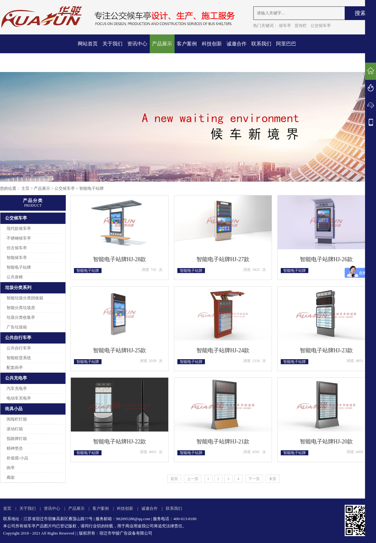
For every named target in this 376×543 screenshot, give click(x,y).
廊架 (11, 477)
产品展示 (162, 43)
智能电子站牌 (91, 188)
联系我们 (261, 43)
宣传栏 (301, 25)
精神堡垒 (15, 448)
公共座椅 (15, 277)
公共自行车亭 (18, 337)
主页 (25, 188)
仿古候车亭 (17, 248)
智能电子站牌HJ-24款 (223, 350)
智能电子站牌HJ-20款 (326, 441)
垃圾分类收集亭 (21, 317)
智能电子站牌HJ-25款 (119, 350)
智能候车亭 (17, 257)
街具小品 (14, 408)
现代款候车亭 (19, 228)
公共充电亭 (16, 378)
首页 (174, 479)
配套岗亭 (15, 367)
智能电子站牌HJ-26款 (326, 259)
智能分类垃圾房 (21, 307)
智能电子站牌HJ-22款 (119, 441)
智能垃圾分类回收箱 (25, 298)
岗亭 (11, 467)
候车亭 (285, 25)
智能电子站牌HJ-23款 (326, 350)
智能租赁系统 (19, 357)
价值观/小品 (17, 458)
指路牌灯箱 (17, 438)
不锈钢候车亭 (19, 238)
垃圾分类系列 (18, 287)
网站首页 (88, 43)
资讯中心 (137, 43)
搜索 (360, 13)
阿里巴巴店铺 (286, 53)
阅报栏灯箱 (17, 419)
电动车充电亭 (19, 398)
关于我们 (112, 43)
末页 (272, 479)
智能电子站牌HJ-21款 (223, 441)
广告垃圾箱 (17, 327)
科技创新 (212, 43)
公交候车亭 (321, 25)
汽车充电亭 (17, 388)
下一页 (254, 479)
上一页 (192, 479)
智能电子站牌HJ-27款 (223, 259)
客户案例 (187, 43)
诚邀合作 (237, 43)
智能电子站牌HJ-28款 (119, 259)
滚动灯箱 (15, 429)
